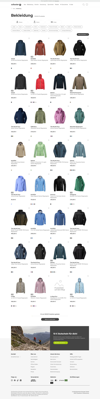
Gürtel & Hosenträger (53, 30)
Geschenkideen (54, 369)
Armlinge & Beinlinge (66, 30)
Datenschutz (86, 393)
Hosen (20, 26)
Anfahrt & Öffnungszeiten (76, 359)
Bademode (36, 30)
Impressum (79, 393)
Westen (62, 26)
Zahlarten (72, 366)
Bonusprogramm (54, 357)
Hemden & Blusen (16, 30)
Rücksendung (73, 364)
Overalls (43, 30)
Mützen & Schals (77, 26)
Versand (72, 361)
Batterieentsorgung (55, 371)
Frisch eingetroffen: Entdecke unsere (48, 1)
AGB (75, 393)
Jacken (13, 26)
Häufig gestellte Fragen (75, 357)
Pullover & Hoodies (53, 26)
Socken (69, 26)
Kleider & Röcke (27, 30)
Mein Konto (53, 359)
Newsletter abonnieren (60, 342)
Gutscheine (53, 366)
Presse (32, 371)
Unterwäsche (28, 26)
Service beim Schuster (55, 361)
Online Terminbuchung (55, 364)
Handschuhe (43, 26)
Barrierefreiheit (73, 369)
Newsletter (33, 369)
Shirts (35, 26)
